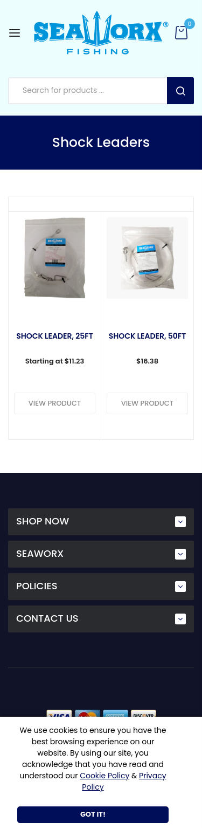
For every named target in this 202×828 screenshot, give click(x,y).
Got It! (93, 814)
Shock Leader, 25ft (54, 336)
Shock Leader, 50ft (147, 336)
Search (180, 90)
